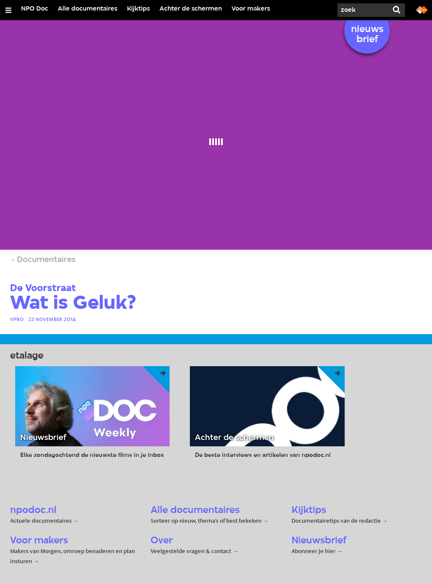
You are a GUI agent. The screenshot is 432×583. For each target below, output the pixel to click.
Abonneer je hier (314, 551)
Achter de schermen (190, 8)
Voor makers (251, 8)
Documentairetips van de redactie (336, 520)
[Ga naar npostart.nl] (421, 9)
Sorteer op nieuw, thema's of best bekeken (206, 520)
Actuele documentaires (41, 520)
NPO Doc (34, 8)
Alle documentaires (87, 8)
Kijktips (138, 8)
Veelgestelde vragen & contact (191, 551)
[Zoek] (363, 10)
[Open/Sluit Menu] (8, 10)
